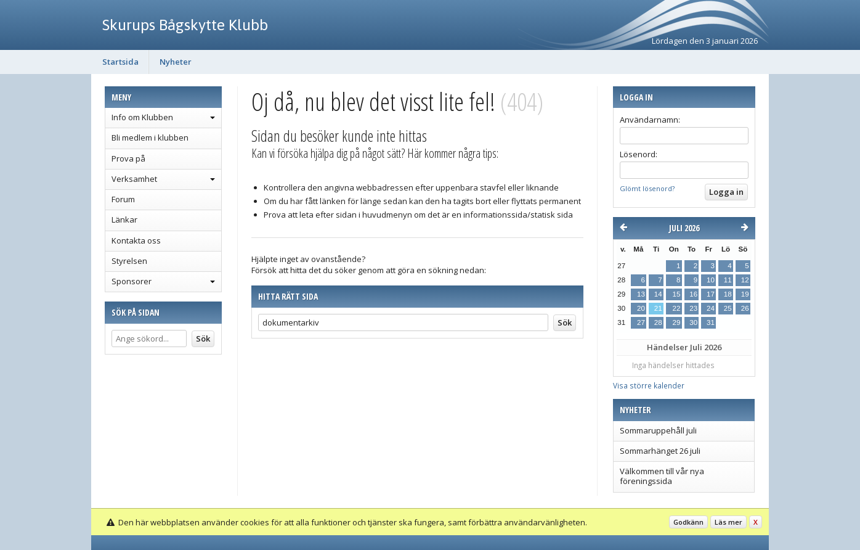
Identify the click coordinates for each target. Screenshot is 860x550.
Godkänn (688, 522)
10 (711, 280)
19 (745, 294)
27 (641, 322)
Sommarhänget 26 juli (660, 450)
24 (711, 308)
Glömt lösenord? (647, 188)
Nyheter (176, 61)
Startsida (120, 61)
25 (728, 308)
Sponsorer (132, 281)
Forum (123, 199)
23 (693, 308)
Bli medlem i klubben (150, 137)
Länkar (124, 219)
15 (676, 294)
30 (693, 322)
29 (676, 322)
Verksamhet (134, 178)
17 (711, 294)
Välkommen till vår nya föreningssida (662, 476)
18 (728, 294)
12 (745, 280)
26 (745, 308)
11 (728, 280)
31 (711, 322)
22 (676, 308)
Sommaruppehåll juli (658, 430)
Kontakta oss (136, 240)
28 (658, 322)
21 (658, 308)
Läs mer (728, 522)
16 (693, 294)
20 (641, 308)
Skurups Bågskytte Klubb (185, 24)
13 (641, 294)
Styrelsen (129, 260)
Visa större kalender (648, 385)
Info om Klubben (142, 117)
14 (658, 294)
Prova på (128, 158)
